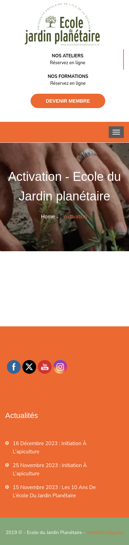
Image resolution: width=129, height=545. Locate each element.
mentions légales (105, 532)
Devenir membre (68, 101)
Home (48, 216)
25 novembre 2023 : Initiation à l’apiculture (50, 469)
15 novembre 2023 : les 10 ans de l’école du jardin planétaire (54, 491)
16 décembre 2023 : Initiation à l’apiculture (49, 447)
